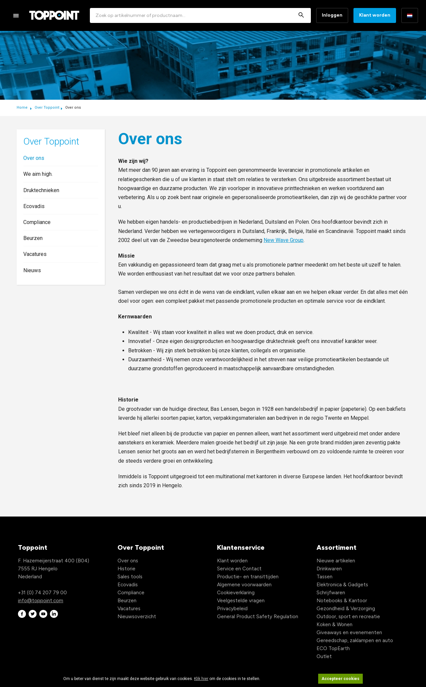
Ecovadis (34, 206)
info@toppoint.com (40, 601)
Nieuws (32, 270)
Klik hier (201, 678)
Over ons (33, 158)
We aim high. (38, 174)
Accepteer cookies (340, 678)
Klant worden (374, 15)
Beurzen (33, 238)
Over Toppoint (47, 107)
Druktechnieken (41, 190)
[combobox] (200, 15)
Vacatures (35, 254)
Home (23, 107)
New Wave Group (284, 240)
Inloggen (332, 15)
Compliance (37, 222)
